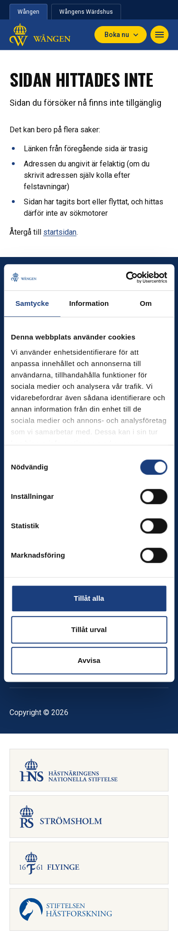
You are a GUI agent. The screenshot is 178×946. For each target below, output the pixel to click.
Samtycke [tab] (32, 303)
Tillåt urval (89, 629)
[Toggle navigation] (159, 35)
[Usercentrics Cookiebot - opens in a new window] (126, 277)
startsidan (59, 232)
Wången (28, 12)
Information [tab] (89, 303)
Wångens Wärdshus (86, 12)
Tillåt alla (89, 598)
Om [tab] (146, 303)
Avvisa (89, 660)
